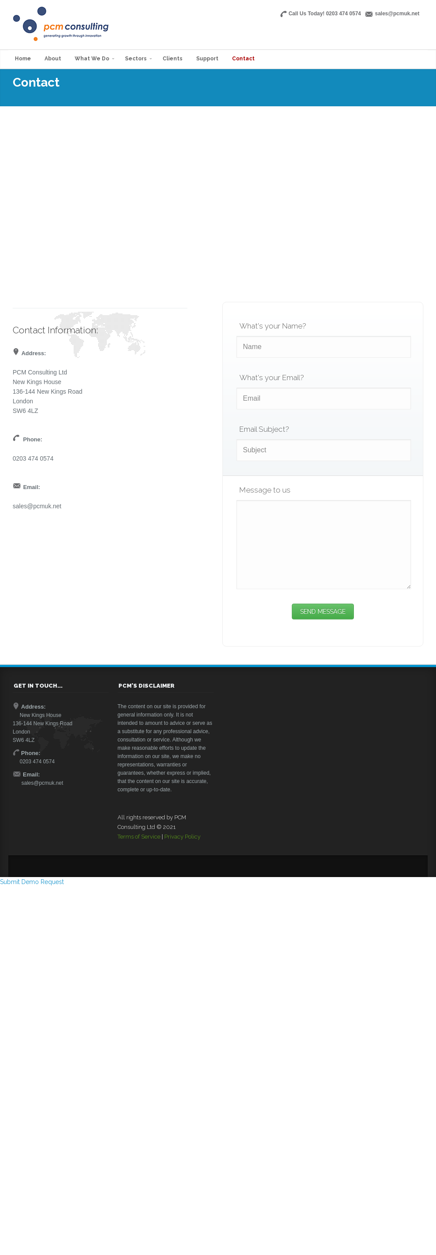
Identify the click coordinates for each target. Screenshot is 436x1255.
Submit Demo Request (32, 881)
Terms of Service (139, 836)
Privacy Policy (182, 836)
